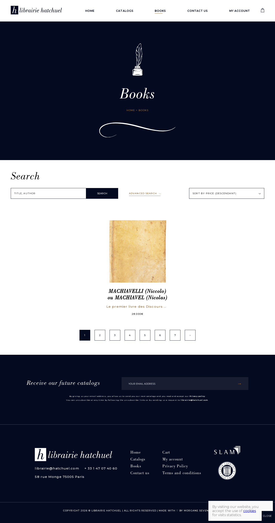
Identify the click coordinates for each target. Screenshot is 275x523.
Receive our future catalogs (63, 383)
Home (90, 10)
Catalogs (124, 10)
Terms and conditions (181, 473)
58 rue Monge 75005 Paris (59, 477)
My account (239, 10)
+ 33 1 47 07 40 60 (101, 468)
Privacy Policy (175, 467)
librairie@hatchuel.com (194, 400)
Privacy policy (197, 396)
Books (160, 10)
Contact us (197, 10)
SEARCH (102, 193)
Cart (166, 453)
